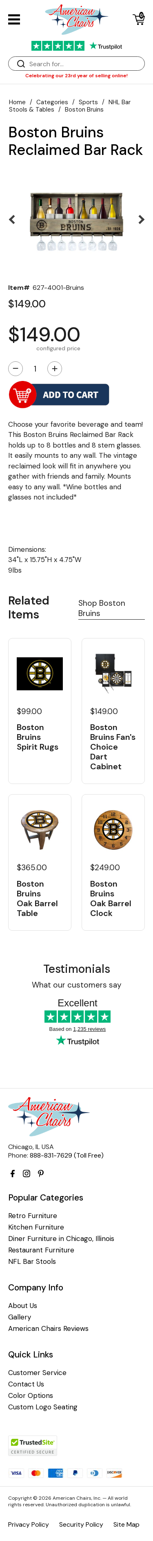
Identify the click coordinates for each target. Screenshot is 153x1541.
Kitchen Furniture (36, 1227)
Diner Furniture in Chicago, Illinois (61, 1238)
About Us (22, 1305)
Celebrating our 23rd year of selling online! (76, 75)
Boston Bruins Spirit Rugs (37, 737)
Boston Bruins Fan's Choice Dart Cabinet (112, 746)
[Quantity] (35, 368)
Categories (52, 102)
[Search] (84, 64)
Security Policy (81, 1524)
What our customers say (77, 985)
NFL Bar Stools (32, 1261)
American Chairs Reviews (48, 1328)
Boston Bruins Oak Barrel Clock (110, 898)
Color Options (30, 1395)
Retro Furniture (32, 1215)
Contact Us (26, 1384)
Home (17, 102)
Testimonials (76, 969)
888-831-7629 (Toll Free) (67, 1155)
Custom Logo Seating (43, 1407)
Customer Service (37, 1372)
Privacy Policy (28, 1524)
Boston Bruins (84, 109)
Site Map (126, 1524)
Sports (88, 102)
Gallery (19, 1317)
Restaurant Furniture (41, 1250)
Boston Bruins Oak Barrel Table (37, 898)
